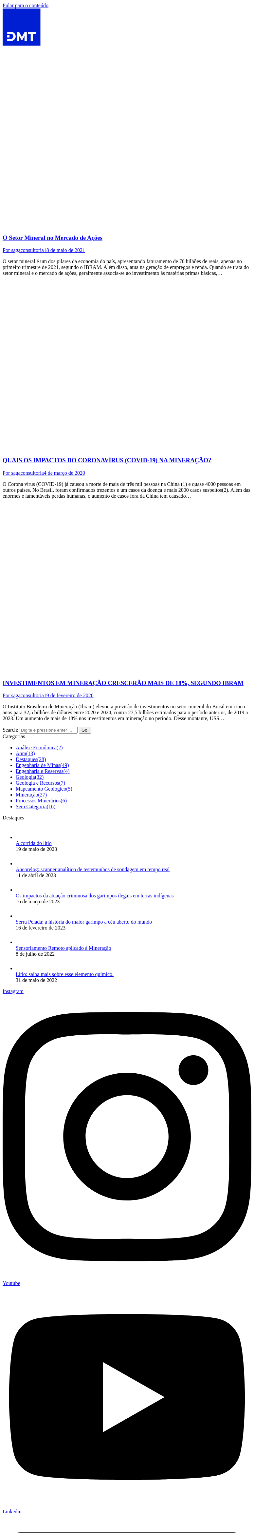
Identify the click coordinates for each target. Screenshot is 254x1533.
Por (23, 250)
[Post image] (22, 837)
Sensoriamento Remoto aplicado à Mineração (63, 948)
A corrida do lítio (34, 843)
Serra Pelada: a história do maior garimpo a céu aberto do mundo (84, 922)
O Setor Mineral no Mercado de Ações (52, 237)
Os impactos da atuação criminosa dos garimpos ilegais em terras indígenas (95, 895)
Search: (10, 730)
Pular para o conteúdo (25, 5)
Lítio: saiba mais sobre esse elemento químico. (65, 974)
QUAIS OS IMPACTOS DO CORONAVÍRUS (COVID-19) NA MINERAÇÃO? (107, 460)
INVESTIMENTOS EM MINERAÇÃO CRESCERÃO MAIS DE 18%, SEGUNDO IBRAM (123, 683)
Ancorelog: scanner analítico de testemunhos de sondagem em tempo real (93, 869)
